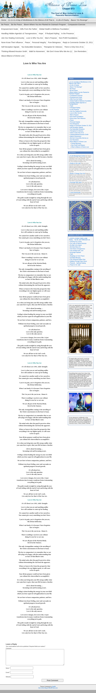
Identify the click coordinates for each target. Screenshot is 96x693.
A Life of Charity (62, 20)
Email (8, 675)
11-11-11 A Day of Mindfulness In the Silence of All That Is (31, 20)
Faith (71, 254)
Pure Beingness (54, 42)
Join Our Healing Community (12, 38)
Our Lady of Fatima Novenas (78, 243)
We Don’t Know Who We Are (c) (59, 51)
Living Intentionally (75, 192)
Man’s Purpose (51, 38)
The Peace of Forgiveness (77, 248)
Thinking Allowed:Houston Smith (14, 51)
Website (8, 680)
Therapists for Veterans (53, 47)
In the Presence (67, 33)
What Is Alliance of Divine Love (80, 147)
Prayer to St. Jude (75, 265)
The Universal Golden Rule (77, 259)
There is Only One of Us (73, 47)
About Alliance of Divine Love (12, 56)
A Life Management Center (77, 156)
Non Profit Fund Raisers (78, 145)
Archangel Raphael (75, 252)
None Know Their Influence (12, 42)
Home (3, 20)
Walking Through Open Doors (78, 261)
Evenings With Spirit (75, 182)
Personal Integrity (39, 42)
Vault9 (54, 689)
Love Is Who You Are (34, 38)
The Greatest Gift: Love (76, 250)
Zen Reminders (80, 51)
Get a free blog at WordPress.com (48, 691)
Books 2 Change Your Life (77, 173)
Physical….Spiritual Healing (78, 263)
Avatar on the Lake (75, 163)
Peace (27, 42)
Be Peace (5, 25)
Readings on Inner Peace (77, 256)
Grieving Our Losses (76, 241)
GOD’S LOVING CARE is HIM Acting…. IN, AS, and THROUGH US (79, 239)
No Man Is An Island (76, 245)
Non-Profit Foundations (68, 38)
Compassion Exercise (76, 25)
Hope (41, 33)
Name (8, 671)
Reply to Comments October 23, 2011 (78, 42)
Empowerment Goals (9, 29)
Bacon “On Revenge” (79, 20)
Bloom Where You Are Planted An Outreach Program (45, 25)
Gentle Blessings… (76, 143)
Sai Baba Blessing (75, 257)
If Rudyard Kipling (52, 33)
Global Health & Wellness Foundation (54, 29)
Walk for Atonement (37, 51)
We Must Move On (75, 247)
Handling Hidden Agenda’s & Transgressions (19, 33)
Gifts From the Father (28, 29)
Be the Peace (16, 25)
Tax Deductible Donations (31, 47)
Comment (8, 648)
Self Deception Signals (10, 47)
